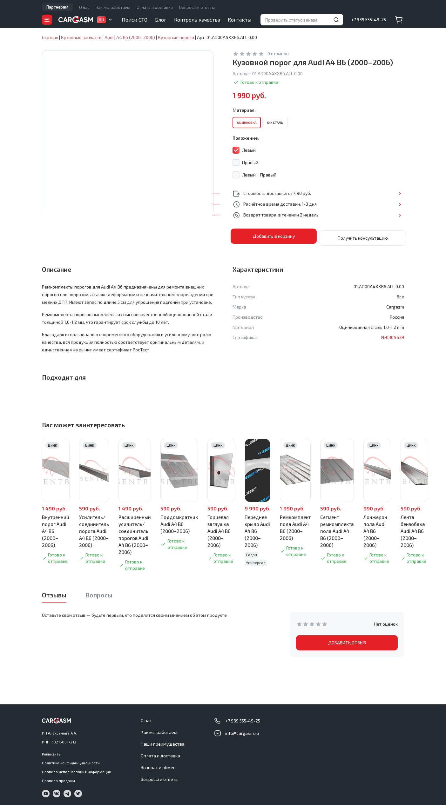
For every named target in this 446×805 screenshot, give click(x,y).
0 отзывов (278, 53)
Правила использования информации (76, 770)
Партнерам (57, 7)
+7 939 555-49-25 (368, 19)
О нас (84, 7)
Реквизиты (51, 752)
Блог (160, 20)
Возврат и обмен (158, 765)
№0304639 (392, 335)
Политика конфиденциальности (71, 761)
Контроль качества (197, 20)
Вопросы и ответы (197, 7)
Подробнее (383, 193)
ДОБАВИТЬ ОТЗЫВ (347, 640)
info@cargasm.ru (242, 731)
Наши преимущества (163, 742)
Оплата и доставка (155, 7)
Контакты (239, 20)
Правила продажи (58, 778)
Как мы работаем (113, 7)
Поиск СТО (134, 20)
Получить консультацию (363, 236)
